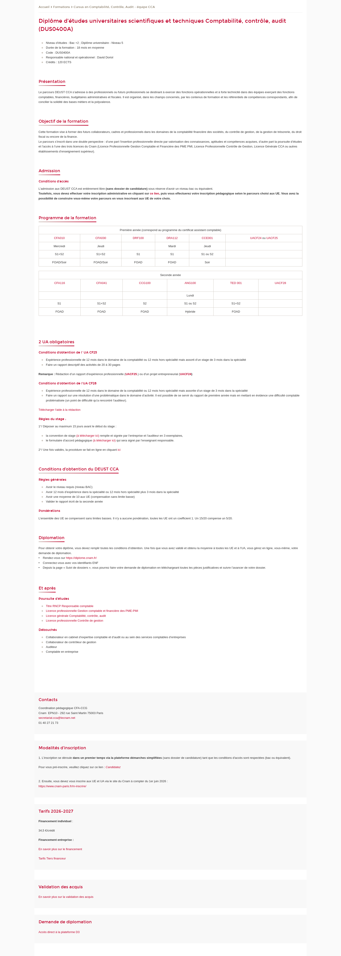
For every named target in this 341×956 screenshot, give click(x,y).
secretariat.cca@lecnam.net (57, 717)
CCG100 (145, 283)
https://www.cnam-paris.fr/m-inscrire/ (62, 786)
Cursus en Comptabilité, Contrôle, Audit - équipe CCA (114, 7)
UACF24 (256, 238)
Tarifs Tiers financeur (52, 858)
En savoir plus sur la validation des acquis (66, 897)
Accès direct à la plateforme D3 (59, 932)
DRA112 (172, 238)
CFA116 (59, 283)
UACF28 (280, 283)
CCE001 (207, 238)
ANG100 (190, 283)
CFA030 (100, 238)
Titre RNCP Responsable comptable (69, 606)
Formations (61, 7)
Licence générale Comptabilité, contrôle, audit (76, 615)
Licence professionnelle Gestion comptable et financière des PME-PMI (92, 610)
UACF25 (272, 238)
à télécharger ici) (88, 435)
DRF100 (138, 238)
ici (119, 449)
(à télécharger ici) (104, 440)
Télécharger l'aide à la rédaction (60, 409)
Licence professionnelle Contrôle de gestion (74, 620)
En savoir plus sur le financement (60, 849)
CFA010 (59, 238)
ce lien (155, 193)
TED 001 (236, 283)
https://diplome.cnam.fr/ (81, 558)
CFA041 (101, 283)
